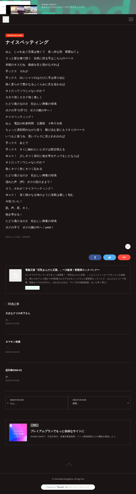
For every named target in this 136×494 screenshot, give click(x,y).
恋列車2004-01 (13, 370)
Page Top (68, 465)
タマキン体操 (12, 342)
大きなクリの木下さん (17, 313)
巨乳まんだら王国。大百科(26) (17, 237)
